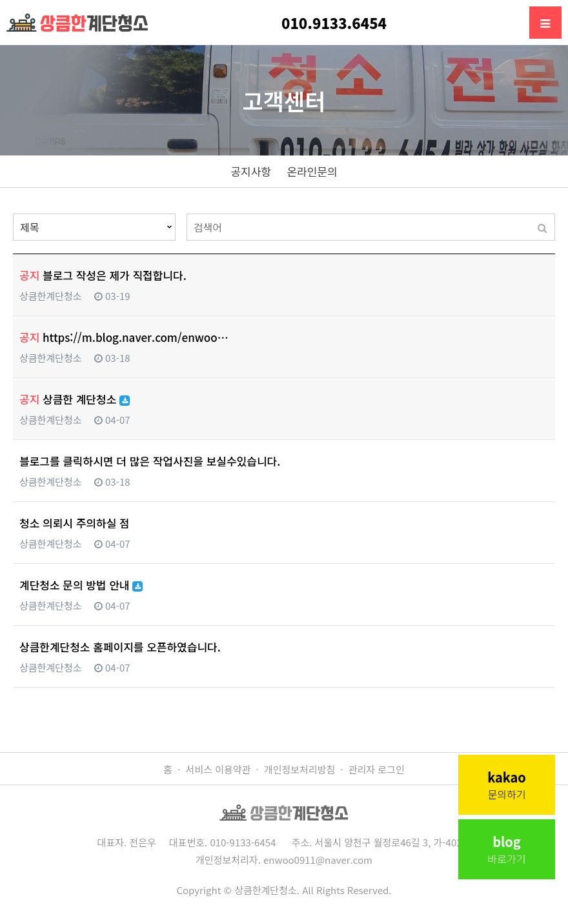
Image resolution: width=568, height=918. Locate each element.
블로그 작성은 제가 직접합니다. (103, 275)
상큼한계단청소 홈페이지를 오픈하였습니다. (120, 647)
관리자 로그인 (377, 769)
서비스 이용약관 (218, 769)
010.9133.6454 (334, 22)
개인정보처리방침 (299, 769)
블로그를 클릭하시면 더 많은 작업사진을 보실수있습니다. (149, 461)
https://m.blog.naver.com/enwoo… (123, 337)
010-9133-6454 (243, 842)
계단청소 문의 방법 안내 (81, 585)
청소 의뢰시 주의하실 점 (74, 523)
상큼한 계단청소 (74, 399)
